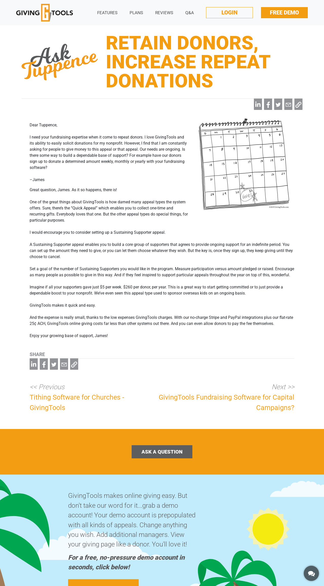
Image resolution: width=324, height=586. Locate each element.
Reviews (164, 12)
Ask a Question (162, 452)
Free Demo (284, 12)
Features (107, 12)
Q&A (189, 12)
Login (229, 12)
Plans (136, 12)
